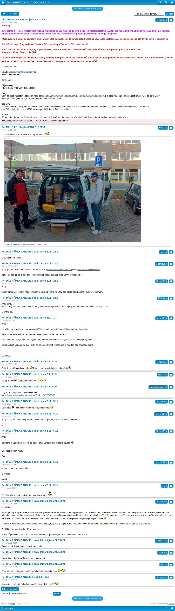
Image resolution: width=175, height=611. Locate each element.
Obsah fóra (7, 608)
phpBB (12, 604)
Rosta (163, 252)
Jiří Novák (161, 541)
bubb (163, 564)
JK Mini (162, 552)
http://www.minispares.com (63, 96)
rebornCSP (161, 414)
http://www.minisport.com (92, 96)
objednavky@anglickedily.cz (22, 72)
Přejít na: (5, 594)
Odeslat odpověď (10, 13)
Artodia (171, 604)
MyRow (162, 298)
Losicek (162, 374)
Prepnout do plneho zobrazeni (87, 8)
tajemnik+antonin (158, 387)
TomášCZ (161, 20)
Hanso (163, 127)
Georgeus (161, 264)
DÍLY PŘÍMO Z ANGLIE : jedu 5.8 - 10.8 (28, 2)
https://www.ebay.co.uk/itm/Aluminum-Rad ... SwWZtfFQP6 (28, 395)
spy (164, 485)
